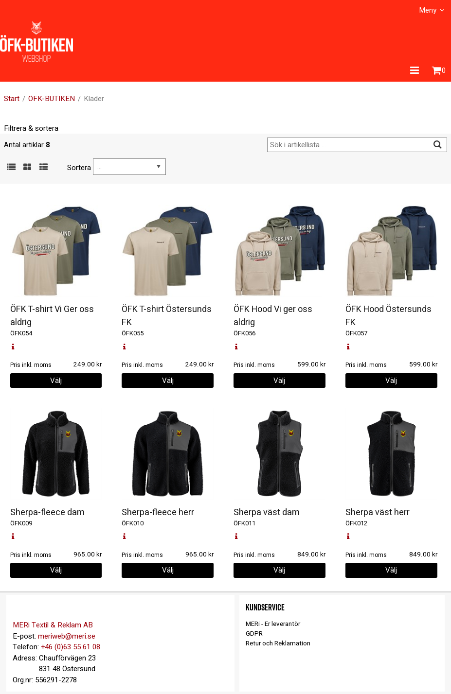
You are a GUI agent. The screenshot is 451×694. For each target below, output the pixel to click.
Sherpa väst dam (267, 512)
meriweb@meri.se (66, 636)
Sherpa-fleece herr (158, 512)
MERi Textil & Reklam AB (53, 625)
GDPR (254, 634)
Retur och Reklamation (278, 643)
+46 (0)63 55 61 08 (70, 647)
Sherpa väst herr (377, 512)
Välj (56, 380)
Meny (427, 10)
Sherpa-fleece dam (47, 512)
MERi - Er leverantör (273, 624)
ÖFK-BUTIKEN (51, 98)
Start (11, 98)
